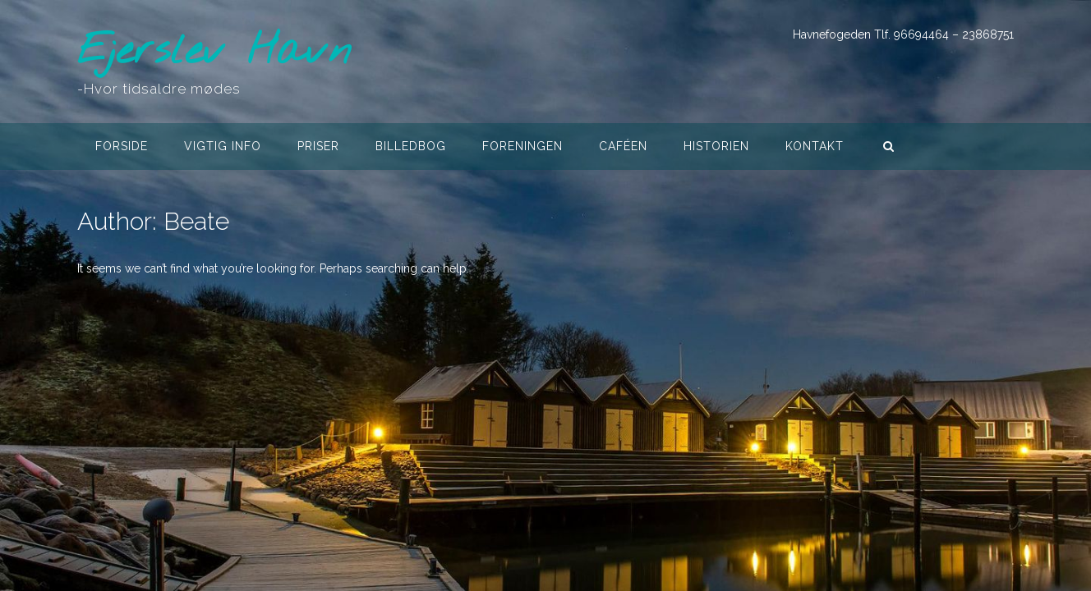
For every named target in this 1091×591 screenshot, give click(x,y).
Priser (318, 146)
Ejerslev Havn (214, 52)
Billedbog (410, 146)
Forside (121, 146)
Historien (716, 146)
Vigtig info (222, 146)
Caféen (623, 146)
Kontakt (814, 146)
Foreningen (522, 146)
